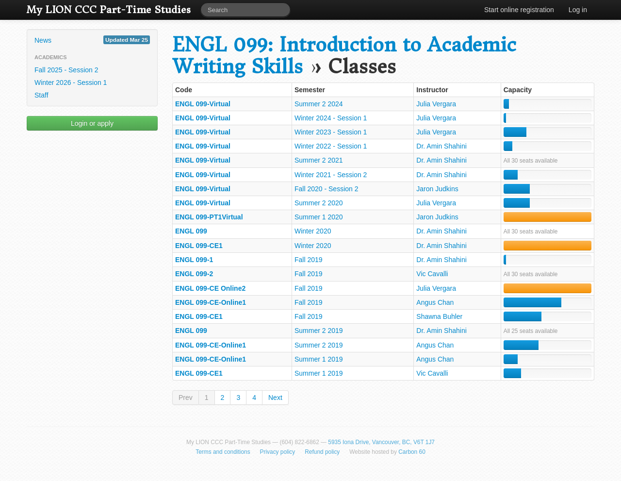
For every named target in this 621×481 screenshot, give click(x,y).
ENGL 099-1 (194, 260)
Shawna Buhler (439, 316)
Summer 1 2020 (318, 217)
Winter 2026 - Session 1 (70, 82)
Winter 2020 (312, 231)
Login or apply (92, 123)
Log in (578, 10)
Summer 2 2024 (318, 104)
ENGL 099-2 (194, 274)
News (92, 39)
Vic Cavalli (432, 274)
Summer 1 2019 (318, 359)
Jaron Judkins (437, 189)
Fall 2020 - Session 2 (326, 189)
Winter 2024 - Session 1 (330, 118)
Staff (41, 95)
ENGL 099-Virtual (202, 104)
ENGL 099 (191, 231)
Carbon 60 (411, 451)
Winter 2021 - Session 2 (330, 175)
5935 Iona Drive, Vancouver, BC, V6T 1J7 (381, 442)
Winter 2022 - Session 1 (330, 146)
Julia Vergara (436, 104)
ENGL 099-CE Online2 (210, 288)
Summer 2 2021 (318, 160)
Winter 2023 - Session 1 (330, 132)
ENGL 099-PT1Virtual (209, 217)
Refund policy (322, 451)
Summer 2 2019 (318, 330)
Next (275, 397)
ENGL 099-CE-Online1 (210, 302)
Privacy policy (277, 451)
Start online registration (519, 10)
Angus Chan (435, 302)
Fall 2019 (308, 260)
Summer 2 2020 (318, 203)
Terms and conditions (223, 451)
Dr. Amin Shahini (441, 146)
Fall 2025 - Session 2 (66, 70)
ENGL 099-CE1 (199, 245)
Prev (186, 397)
